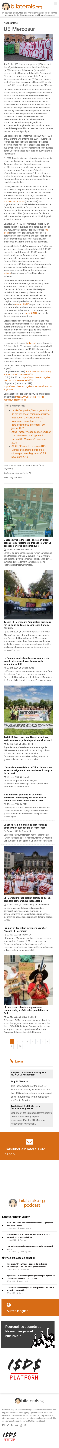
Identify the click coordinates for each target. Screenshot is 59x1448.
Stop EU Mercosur (20, 1081)
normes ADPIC (22, 304)
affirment (31, 343)
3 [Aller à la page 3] (22, 1041)
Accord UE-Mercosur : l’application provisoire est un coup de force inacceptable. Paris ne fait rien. (27, 625)
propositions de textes (14, 201)
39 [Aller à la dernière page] (20, 1046)
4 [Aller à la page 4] (27, 1041)
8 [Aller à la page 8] (47, 1041)
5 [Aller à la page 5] (32, 1041)
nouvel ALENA (30, 313)
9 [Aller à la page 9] (11, 1046)
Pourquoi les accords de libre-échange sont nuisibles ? (23, 1331)
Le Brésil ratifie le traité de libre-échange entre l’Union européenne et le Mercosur (25, 826)
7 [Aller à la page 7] (42, 1041)
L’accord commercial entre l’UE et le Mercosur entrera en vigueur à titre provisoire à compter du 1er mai (28, 770)
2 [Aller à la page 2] (17, 1041)
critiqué (7, 273)
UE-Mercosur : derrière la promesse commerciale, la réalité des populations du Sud (26, 1010)
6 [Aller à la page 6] (37, 1041)
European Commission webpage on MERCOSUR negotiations (28, 1073)
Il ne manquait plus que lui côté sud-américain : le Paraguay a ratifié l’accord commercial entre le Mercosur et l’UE (25, 797)
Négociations (11, 22)
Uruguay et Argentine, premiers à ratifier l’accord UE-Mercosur (25, 929)
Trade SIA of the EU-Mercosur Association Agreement (26, 1107)
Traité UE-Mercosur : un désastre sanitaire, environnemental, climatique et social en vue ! (28, 739)
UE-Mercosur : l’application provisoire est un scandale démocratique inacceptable (27, 899)
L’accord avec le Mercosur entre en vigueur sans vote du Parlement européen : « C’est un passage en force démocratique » (27, 542)
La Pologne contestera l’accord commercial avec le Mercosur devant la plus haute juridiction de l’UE (26, 661)
